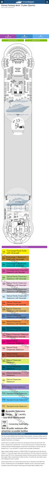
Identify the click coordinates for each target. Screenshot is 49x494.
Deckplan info (8, 36)
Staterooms (24, 247)
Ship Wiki (41, 36)
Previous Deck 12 (13, 40)
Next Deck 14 (36, 40)
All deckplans (24, 36)
